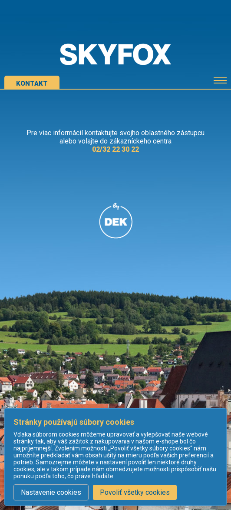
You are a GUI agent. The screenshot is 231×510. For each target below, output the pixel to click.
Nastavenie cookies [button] (51, 492)
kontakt (32, 83)
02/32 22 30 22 (115, 149)
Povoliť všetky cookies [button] (135, 492)
